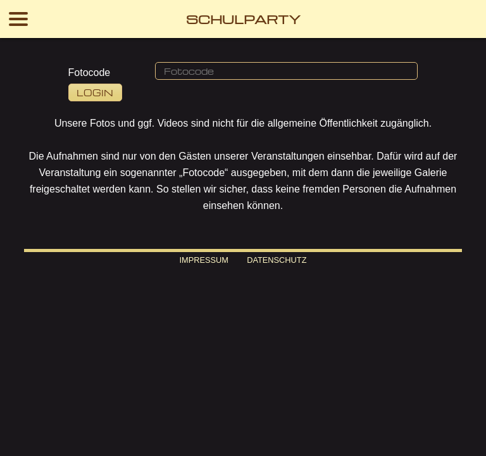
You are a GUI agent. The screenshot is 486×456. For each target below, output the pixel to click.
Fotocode (89, 72)
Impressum (203, 260)
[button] (286, 71)
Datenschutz (276, 260)
